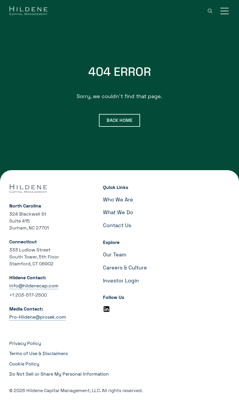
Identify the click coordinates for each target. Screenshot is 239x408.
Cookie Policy (24, 364)
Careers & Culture (125, 267)
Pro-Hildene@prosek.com (37, 317)
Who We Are (118, 199)
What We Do (118, 212)
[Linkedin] (106, 309)
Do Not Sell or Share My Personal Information (59, 374)
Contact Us (117, 225)
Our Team (114, 254)
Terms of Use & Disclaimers (38, 353)
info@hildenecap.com (33, 286)
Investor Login (121, 280)
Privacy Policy (25, 343)
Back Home (119, 120)
